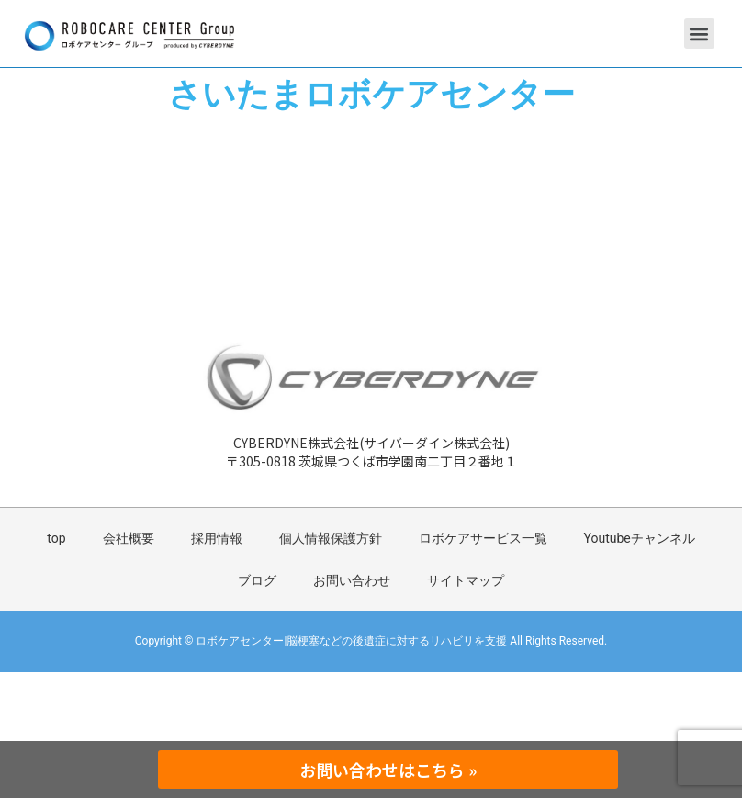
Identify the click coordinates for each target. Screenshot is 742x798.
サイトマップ (465, 580)
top (56, 538)
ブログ (257, 580)
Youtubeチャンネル (639, 538)
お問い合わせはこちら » (388, 769)
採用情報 (216, 538)
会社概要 (128, 538)
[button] (699, 33)
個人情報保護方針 (330, 538)
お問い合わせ (351, 580)
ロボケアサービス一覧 (483, 538)
